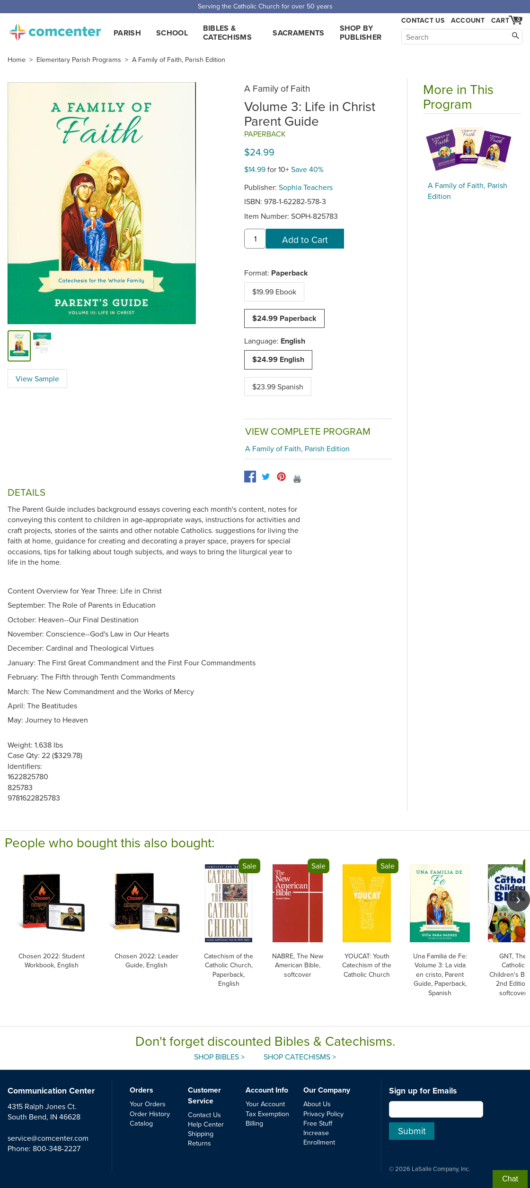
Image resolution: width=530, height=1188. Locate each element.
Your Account (265, 1104)
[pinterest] (281, 476)
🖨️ (297, 478)
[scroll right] (518, 900)
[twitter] (266, 476)
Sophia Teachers (306, 187)
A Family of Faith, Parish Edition (178, 59)
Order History (150, 1114)
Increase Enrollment (319, 1137)
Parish (127, 32)
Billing (254, 1123)
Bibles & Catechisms (227, 33)
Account (468, 20)
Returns (199, 1143)
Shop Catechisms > (300, 1056)
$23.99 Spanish (277, 386)
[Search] (461, 36)
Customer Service (204, 1095)
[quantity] (255, 239)
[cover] (19, 345)
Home (17, 59)
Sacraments (298, 32)
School (172, 32)
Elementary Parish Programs (78, 59)
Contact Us (422, 20)
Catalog (141, 1123)
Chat (510, 1179)
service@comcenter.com (48, 1138)
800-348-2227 (56, 1148)
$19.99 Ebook (274, 291)
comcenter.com (55, 29)
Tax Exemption (267, 1114)
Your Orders (148, 1104)
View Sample (37, 378)
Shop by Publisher (361, 33)
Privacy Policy (323, 1114)
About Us (317, 1104)
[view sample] (42, 345)
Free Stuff (317, 1123)
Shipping (200, 1133)
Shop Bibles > (219, 1056)
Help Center (206, 1124)
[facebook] (250, 476)
